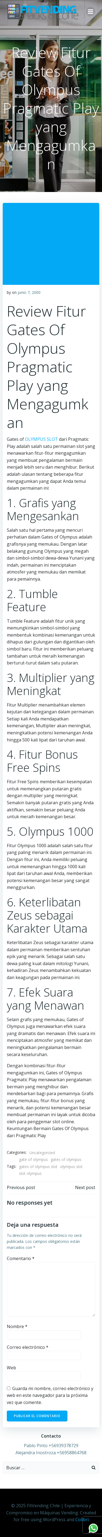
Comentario (21, 1258)
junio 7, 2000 (29, 292)
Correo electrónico (27, 1347)
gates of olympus (66, 1159)
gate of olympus (33, 1159)
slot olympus (30, 1173)
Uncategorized (42, 1152)
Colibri (82, 1520)
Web (11, 1368)
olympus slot (71, 1166)
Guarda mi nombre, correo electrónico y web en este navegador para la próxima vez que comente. (50, 1395)
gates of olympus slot (38, 1166)
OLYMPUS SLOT (41, 439)
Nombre (17, 1326)
